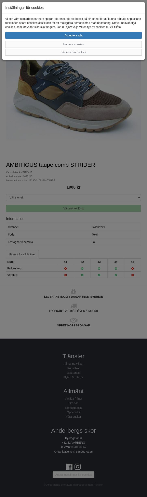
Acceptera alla (74, 35)
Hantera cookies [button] (73, 44)
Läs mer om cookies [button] (73, 52)
